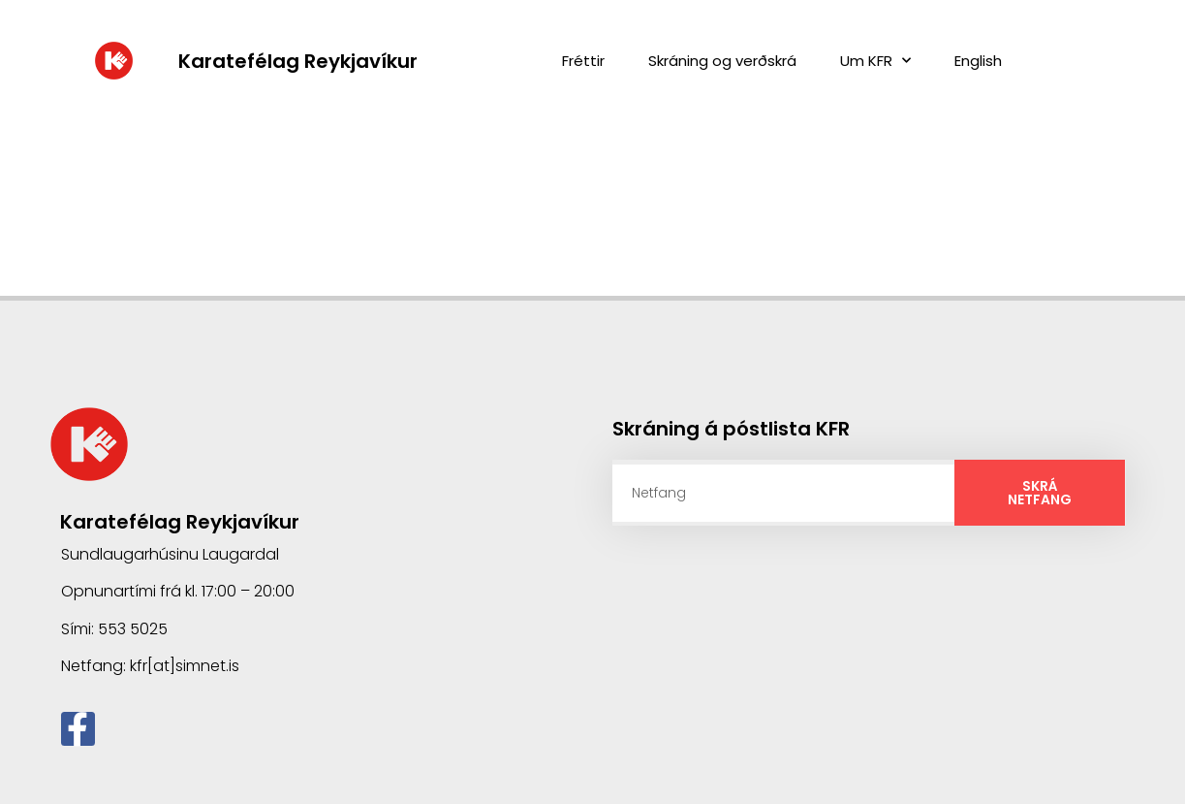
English (978, 60)
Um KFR (875, 61)
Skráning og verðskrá (722, 60)
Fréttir (583, 60)
